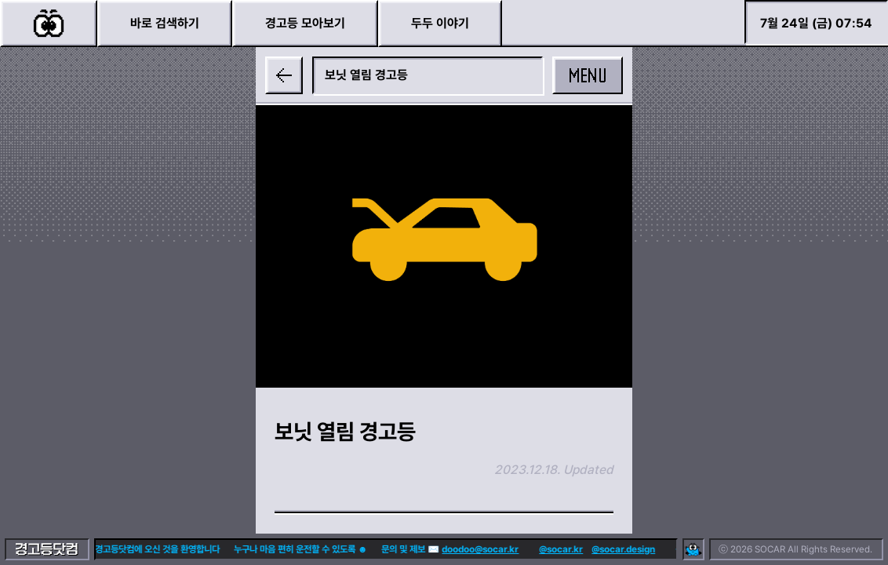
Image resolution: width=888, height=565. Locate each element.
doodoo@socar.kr (453, 549)
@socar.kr (534, 549)
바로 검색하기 (164, 23)
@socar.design (596, 549)
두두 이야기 (440, 23)
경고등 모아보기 (305, 23)
